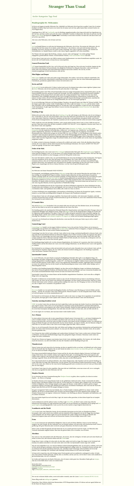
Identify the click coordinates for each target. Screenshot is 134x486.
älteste (36, 89)
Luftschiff (99, 181)
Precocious (35, 290)
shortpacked (35, 130)
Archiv (35, 16)
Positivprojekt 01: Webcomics (45, 23)
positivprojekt (38, 469)
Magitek (67, 211)
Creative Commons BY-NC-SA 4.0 (88, 476)
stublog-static (48, 479)
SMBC (34, 304)
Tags (50, 16)
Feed (55, 16)
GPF (33, 66)
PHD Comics (35, 77)
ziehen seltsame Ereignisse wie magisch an (58, 216)
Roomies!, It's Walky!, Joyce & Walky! (81, 128)
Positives (40, 468)
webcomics (52, 469)
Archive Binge (39, 35)
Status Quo (84, 104)
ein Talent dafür (63, 228)
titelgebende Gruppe (88, 152)
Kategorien (43, 16)
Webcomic (62, 173)
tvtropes (96, 459)
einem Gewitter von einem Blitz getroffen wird (83, 349)
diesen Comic (42, 205)
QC (33, 258)
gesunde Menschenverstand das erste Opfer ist (46, 178)
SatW (33, 411)
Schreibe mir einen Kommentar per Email (43, 467)
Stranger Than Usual (67, 6)
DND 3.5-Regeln (59, 152)
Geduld (64, 438)
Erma (33, 422)
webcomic (46, 469)
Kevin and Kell (36, 87)
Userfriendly (51, 32)
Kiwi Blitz (70, 402)
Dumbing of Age (63, 115)
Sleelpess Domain (66, 376)
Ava (84, 318)
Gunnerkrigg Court (37, 227)
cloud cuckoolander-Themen (77, 55)
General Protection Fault (85, 107)
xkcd (33, 46)
